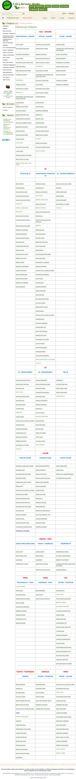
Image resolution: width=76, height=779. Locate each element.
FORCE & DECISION (42, 200)
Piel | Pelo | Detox (8, 62)
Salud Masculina (7, 72)
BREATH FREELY (41, 208)
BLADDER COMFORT (62, 606)
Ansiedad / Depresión (9, 33)
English (43, 18)
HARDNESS (39, 66)
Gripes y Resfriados (8, 55)
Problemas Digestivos (9, 65)
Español (52, 18)
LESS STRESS (40, 445)
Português (70, 18)
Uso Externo (6, 77)
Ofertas (48, 6)
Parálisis (5, 60)
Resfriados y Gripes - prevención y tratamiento (7, 127)
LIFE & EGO (19, 143)
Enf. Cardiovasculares (9, 47)
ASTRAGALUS (60, 396)
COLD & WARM (40, 151)
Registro (71, 13)
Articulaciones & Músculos (7, 40)
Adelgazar (6, 26)
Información (39, 6)
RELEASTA (19, 92)
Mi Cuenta (55, 6)
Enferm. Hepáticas (8, 50)
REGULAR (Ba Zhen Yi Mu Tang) (45, 359)
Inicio (31, 6)
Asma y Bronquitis (8, 42)
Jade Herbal (6, 80)
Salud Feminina (7, 70)
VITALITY (59, 208)
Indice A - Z (43, 9)
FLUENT (38, 139)
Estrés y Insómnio (8, 52)
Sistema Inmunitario (8, 75)
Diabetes (5, 45)
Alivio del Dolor (7, 31)
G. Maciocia (33, 9)
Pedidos (5, 110)
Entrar (64, 13)
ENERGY (38, 225)
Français (60, 18)
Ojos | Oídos (6, 57)
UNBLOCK (19, 204)
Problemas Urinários (8, 67)
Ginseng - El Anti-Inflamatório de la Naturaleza (8, 132)
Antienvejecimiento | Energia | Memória (8, 36)
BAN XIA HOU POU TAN (63, 184)
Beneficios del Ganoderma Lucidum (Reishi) (8, 120)
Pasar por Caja (27, 18)
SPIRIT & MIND (60, 753)
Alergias (5, 28)
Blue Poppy (64, 6)
